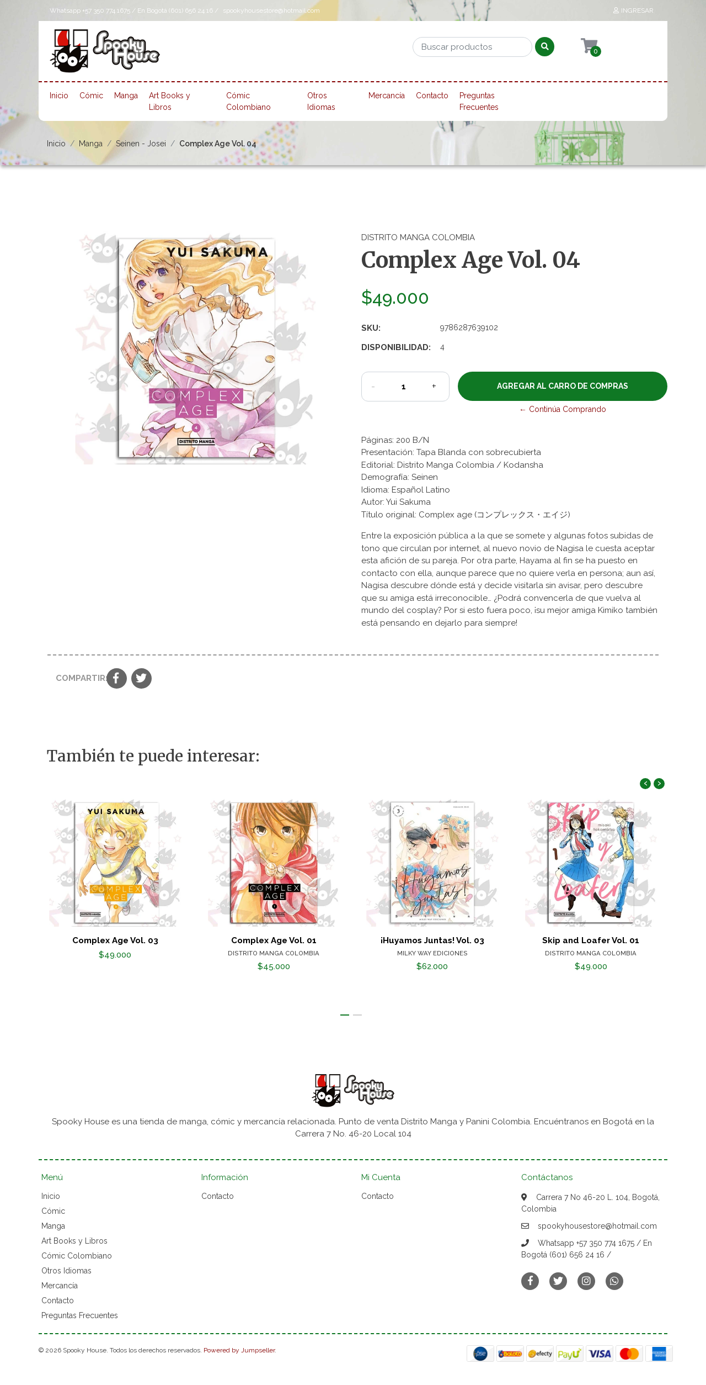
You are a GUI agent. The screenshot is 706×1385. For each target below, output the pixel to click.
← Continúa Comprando (562, 409)
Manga (126, 95)
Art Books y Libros (169, 101)
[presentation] (645, 783)
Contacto (432, 95)
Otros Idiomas (321, 101)
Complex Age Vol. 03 (115, 940)
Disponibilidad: (396, 347)
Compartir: (77, 678)
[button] (344, 1015)
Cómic (91, 95)
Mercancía (386, 95)
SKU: (371, 328)
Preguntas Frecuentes (479, 101)
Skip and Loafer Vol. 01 (590, 940)
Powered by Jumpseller (239, 1350)
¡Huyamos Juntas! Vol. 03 (432, 940)
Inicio (59, 95)
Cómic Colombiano (248, 101)
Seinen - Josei (141, 143)
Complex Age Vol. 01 (274, 940)
